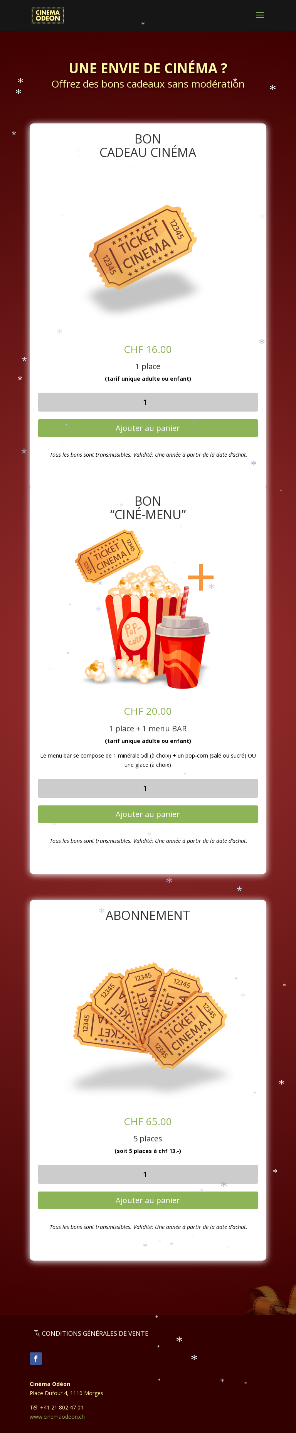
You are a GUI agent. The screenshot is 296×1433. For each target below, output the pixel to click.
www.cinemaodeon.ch (57, 1416)
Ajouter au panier (148, 428)
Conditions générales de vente (95, 1333)
